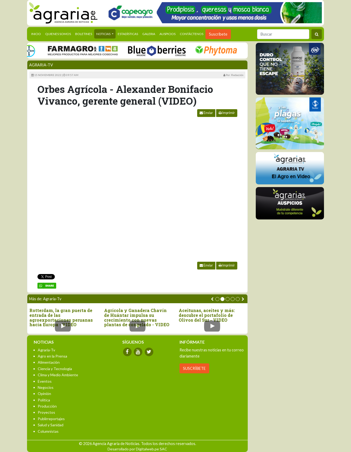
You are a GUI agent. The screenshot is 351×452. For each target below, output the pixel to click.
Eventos (45, 381)
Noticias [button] (103, 34)
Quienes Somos (58, 34)
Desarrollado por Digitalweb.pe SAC (137, 449)
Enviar (206, 113)
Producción (47, 406)
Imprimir (227, 113)
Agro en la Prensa (52, 356)
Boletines (83, 34)
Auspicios (167, 34)
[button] (217, 299)
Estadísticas (128, 34)
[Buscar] (283, 34)
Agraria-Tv (41, 65)
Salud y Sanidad (50, 425)
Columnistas (48, 431)
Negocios (46, 387)
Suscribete (218, 34)
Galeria (148, 34)
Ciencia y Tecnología (55, 368)
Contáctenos (191, 34)
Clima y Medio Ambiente (58, 375)
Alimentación (49, 362)
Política (44, 400)
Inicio (37, 33)
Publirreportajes (51, 418)
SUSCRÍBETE (194, 368)
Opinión (44, 393)
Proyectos (46, 412)
